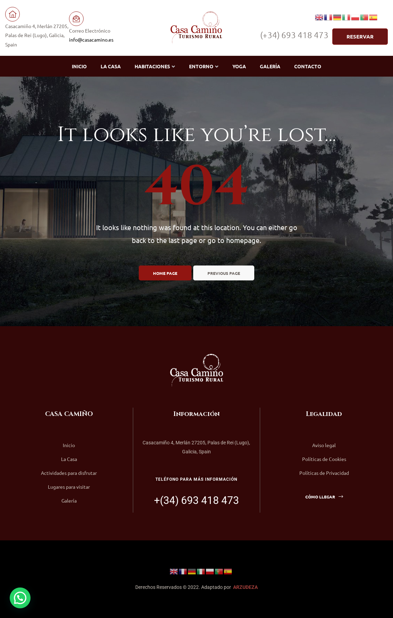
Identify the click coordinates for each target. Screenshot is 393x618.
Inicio (79, 66)
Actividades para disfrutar (69, 473)
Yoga (239, 66)
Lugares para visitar (69, 487)
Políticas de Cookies (324, 459)
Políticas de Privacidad (324, 473)
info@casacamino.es (91, 39)
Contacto (307, 66)
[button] (360, 36)
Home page (165, 273)
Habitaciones (155, 66)
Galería (270, 66)
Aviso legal (324, 445)
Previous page (223, 273)
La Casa (111, 66)
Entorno (204, 66)
